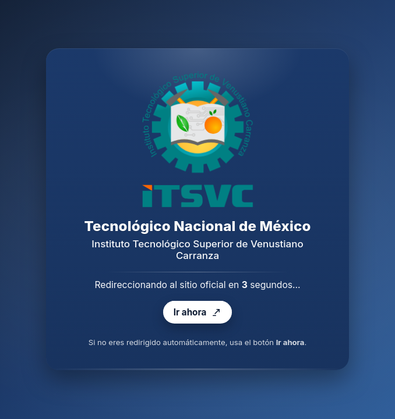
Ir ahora (197, 312)
